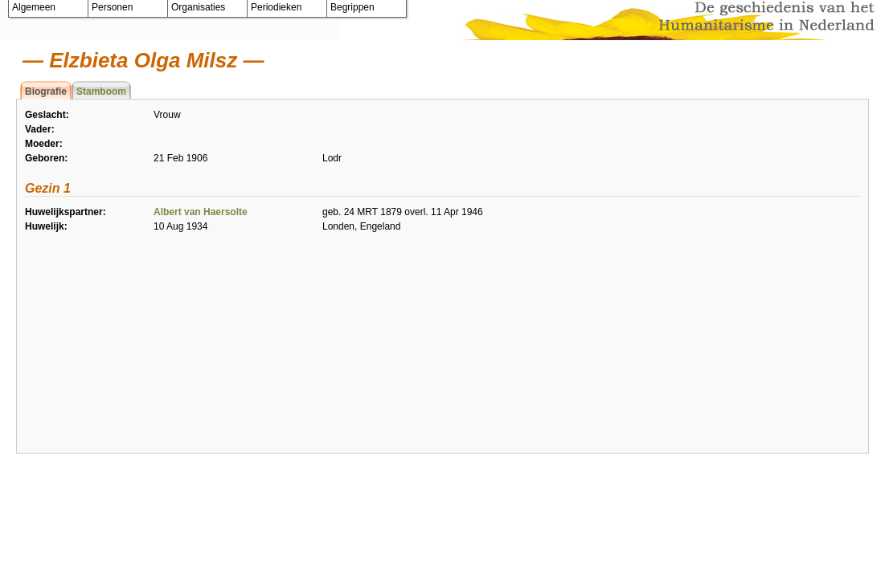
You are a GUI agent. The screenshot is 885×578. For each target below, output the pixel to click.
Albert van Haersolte (201, 212)
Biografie (46, 91)
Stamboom (101, 91)
